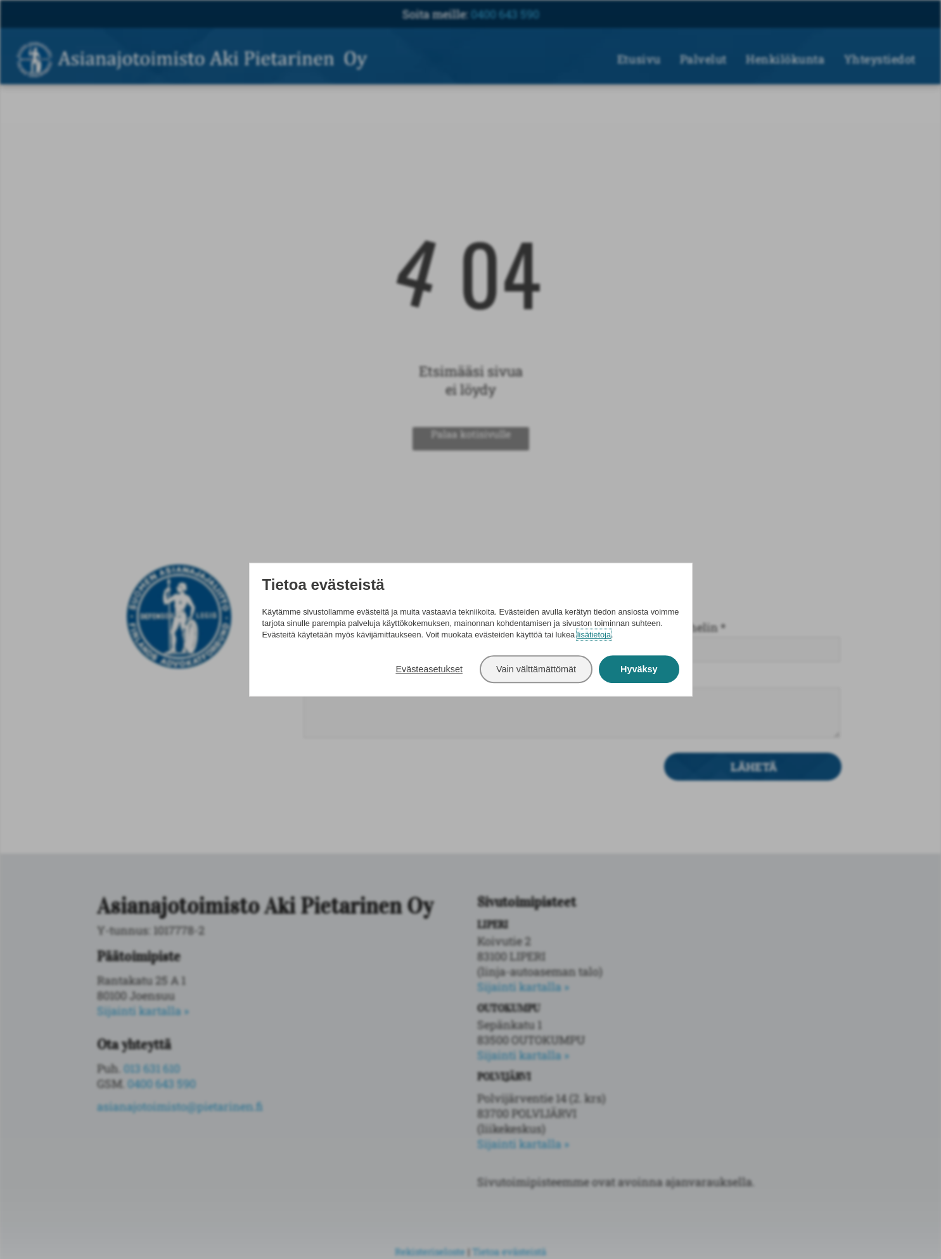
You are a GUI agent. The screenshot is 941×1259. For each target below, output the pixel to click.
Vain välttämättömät (536, 669)
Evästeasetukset (429, 669)
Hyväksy (638, 669)
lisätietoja (594, 634)
